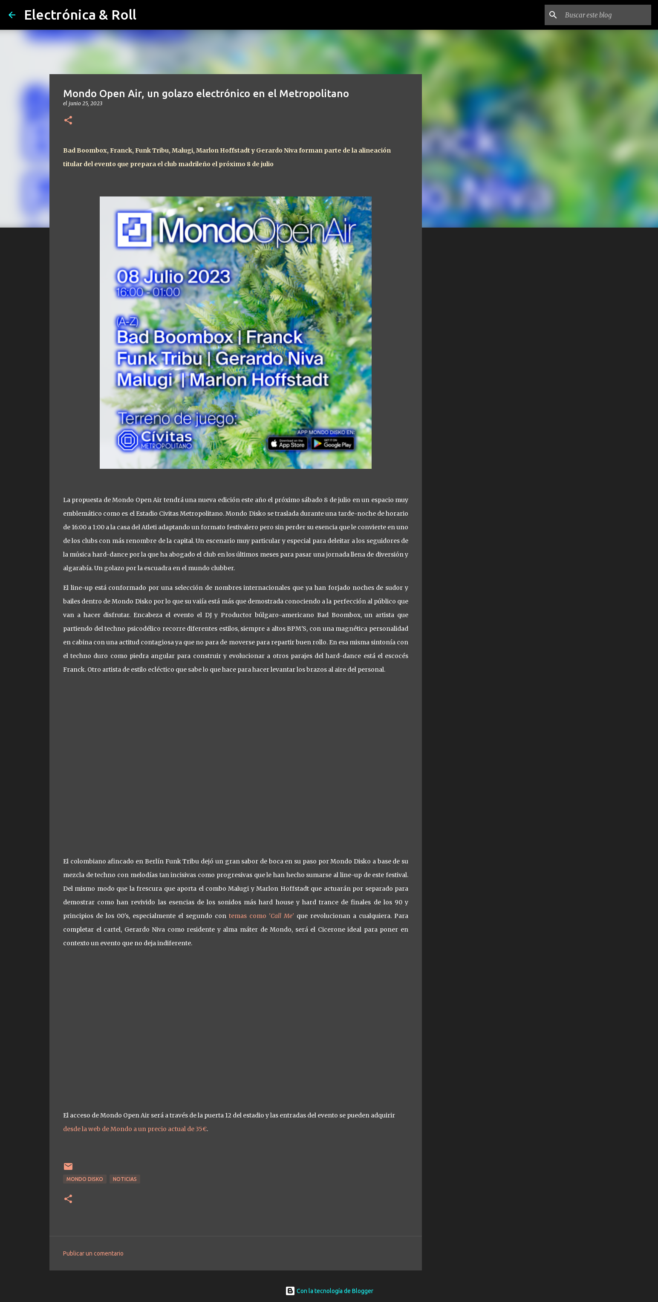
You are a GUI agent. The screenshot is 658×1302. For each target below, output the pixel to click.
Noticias (125, 1179)
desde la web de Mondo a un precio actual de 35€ (135, 1129)
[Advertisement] (465, 368)
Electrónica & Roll (80, 14)
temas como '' (261, 916)
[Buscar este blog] (606, 15)
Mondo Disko (84, 1179)
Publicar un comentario (93, 1253)
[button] (68, 121)
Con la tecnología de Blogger (329, 1291)
